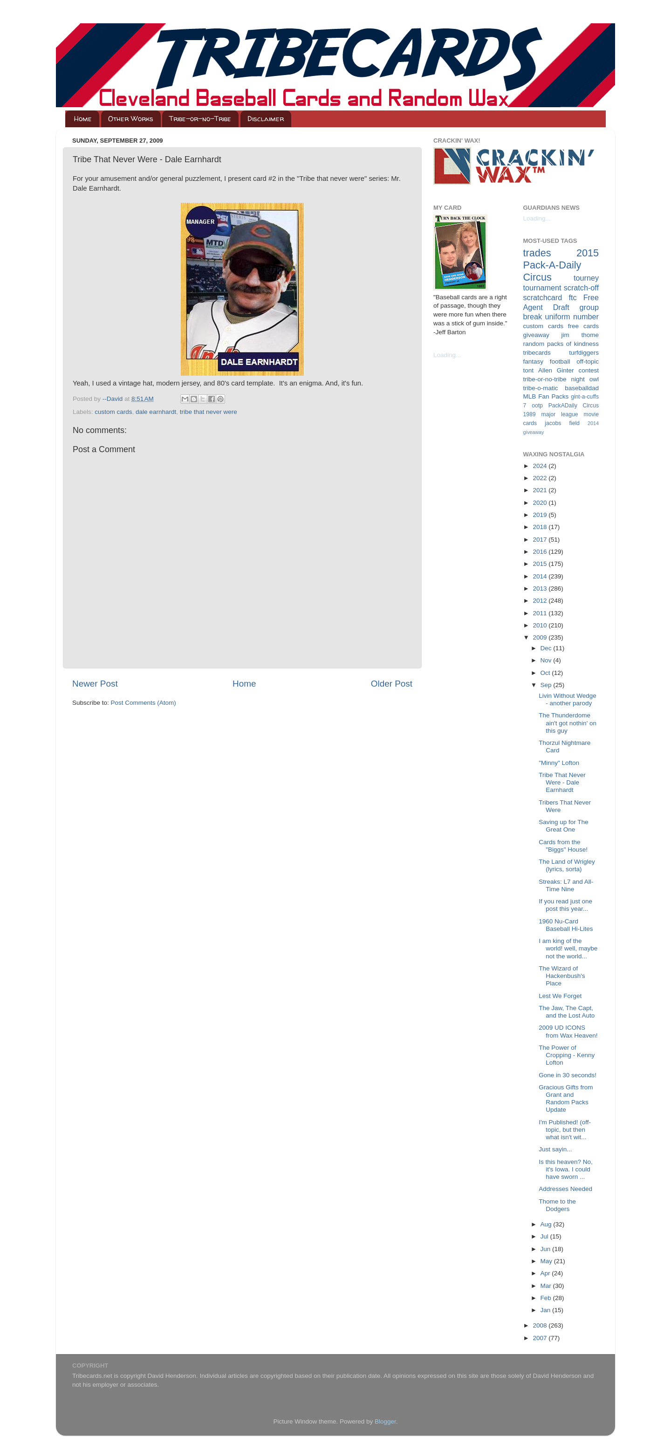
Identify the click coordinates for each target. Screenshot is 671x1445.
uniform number (572, 316)
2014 (540, 576)
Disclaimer (265, 119)
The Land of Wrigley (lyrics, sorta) (567, 865)
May (547, 1261)
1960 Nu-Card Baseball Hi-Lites (566, 925)
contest (588, 370)
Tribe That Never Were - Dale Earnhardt (562, 782)
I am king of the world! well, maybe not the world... (568, 948)
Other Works (130, 119)
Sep (547, 684)
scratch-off (581, 287)
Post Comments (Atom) (143, 702)
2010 (540, 625)
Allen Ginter (556, 370)
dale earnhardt (156, 411)
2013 (540, 588)
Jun (547, 1248)
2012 (540, 600)
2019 (540, 514)
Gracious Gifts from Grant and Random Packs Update (566, 1099)
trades (537, 253)
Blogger (385, 1421)
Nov (547, 660)
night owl (585, 379)
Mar (547, 1285)
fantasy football (546, 361)
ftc (572, 297)
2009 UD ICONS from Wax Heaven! (568, 1031)
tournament (542, 287)
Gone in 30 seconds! (567, 1075)
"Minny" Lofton (559, 762)
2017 (540, 539)
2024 (540, 465)
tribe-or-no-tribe (545, 379)
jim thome (580, 334)
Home (83, 119)
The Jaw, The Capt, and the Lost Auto (567, 1012)
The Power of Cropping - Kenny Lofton (567, 1055)
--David (113, 398)
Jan (547, 1310)
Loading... (447, 354)
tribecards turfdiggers (561, 352)
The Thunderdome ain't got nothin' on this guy (567, 723)
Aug (547, 1224)
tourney (586, 278)
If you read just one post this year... (565, 905)
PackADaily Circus (573, 405)
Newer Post (95, 683)
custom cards (113, 411)
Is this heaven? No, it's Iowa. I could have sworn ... (566, 1169)
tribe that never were (208, 411)
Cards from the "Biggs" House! (563, 846)
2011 (540, 613)
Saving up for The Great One (563, 826)
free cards (583, 326)
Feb (547, 1297)
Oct (546, 672)
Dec (547, 648)
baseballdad (582, 388)
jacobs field (562, 423)
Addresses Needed (565, 1188)
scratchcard (542, 297)
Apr (546, 1273)
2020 (540, 502)
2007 (540, 1338)
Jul (545, 1236)
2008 (540, 1325)
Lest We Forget (560, 995)
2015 (540, 563)
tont (528, 370)
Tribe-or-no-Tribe (200, 119)
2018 (540, 526)
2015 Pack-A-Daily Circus (561, 265)
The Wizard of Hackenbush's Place (562, 976)
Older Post (391, 683)
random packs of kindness (561, 343)
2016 (540, 551)
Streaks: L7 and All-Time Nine (566, 885)
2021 (540, 490)
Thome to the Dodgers (557, 1205)
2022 (540, 478)
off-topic (587, 361)
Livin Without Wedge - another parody (567, 699)
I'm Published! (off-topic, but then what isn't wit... (565, 1130)
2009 (540, 637)
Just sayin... (555, 1149)
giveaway (536, 334)
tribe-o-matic (540, 388)
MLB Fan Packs (546, 396)
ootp (537, 405)
